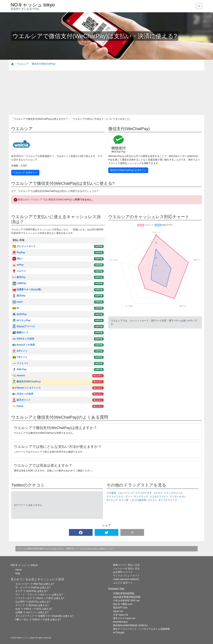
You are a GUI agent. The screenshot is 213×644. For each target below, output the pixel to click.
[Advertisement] (106, 92)
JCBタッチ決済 (22, 394)
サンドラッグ (141, 496)
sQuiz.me (118, 611)
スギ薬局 (111, 493)
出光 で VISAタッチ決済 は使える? (34, 609)
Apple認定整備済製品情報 (126, 597)
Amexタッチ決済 (23, 344)
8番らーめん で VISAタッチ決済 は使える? (38, 619)
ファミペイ (20, 363)
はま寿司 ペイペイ (123, 572)
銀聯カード (20, 332)
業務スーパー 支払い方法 (126, 565)
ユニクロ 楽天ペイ (123, 582)
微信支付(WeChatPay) (43, 64)
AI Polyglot (118, 632)
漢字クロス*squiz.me (124, 618)
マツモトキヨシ (178, 496)
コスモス (158, 493)
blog (17, 573)
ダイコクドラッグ (167, 500)
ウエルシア (23, 64)
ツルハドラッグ (125, 493)
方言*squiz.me (120, 614)
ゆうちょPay (21, 320)
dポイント (20, 351)
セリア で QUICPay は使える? (31, 591)
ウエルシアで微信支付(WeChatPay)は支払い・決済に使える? (94, 36)
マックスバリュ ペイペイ (126, 575)
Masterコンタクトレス (26, 387)
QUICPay (19, 314)
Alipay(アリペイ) (23, 326)
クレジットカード (24, 246)
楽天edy (18, 295)
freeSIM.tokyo (120, 622)
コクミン (152, 500)
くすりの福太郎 (138, 500)
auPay (18, 264)
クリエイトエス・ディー (119, 496)
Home (18, 569)
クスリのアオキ (143, 493)
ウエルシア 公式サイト (25, 172)
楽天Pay (19, 277)
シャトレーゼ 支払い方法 (126, 568)
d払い (17, 258)
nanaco (18, 375)
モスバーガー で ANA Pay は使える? (34, 584)
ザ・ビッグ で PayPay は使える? (32, 587)
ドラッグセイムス (173, 493)
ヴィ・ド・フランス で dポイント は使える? (39, 594)
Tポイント (20, 357)
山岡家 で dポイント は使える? (31, 612)
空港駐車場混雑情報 (123, 593)
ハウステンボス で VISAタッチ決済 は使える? (39, 598)
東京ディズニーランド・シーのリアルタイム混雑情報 (141, 629)
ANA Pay (19, 369)
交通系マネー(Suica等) (26, 289)
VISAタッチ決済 (23, 338)
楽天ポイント (21, 400)
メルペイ (19, 271)
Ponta (17, 406)
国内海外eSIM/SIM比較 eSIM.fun (130, 625)
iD (15, 308)
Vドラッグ (112, 500)
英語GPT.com (120, 607)
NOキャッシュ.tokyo (26, 638)
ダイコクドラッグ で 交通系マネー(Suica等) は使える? (44, 616)
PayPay (18, 252)
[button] (81, 532)
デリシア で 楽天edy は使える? (32, 605)
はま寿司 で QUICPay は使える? (32, 601)
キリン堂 (123, 500)
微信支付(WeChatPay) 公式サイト (128, 170)
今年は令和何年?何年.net (126, 600)
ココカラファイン (158, 496)
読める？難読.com (122, 604)
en (199, 6)
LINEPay (19, 283)
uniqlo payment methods (126, 579)
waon (17, 302)
